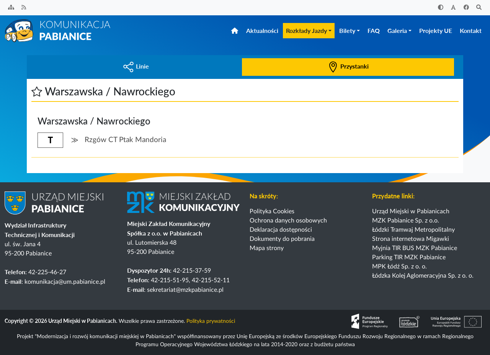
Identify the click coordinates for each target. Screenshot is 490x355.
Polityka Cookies (272, 211)
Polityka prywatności (210, 321)
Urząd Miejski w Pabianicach (410, 211)
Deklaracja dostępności (281, 230)
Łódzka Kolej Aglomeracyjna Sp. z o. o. (423, 276)
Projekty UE (435, 30)
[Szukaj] (479, 8)
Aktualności (262, 30)
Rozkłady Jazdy (306, 30)
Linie (136, 66)
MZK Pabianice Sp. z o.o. (405, 221)
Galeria (397, 30)
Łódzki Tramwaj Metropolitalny (413, 230)
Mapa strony (267, 248)
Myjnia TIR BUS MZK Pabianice (414, 248)
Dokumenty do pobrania (282, 239)
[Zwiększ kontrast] (440, 8)
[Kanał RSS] (24, 8)
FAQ (374, 30)
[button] (36, 91)
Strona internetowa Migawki (410, 239)
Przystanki (348, 66)
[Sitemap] (11, 8)
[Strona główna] (58, 30)
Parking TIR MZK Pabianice (409, 257)
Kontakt (471, 30)
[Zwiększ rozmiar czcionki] (453, 8)
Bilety (347, 30)
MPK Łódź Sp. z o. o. (399, 266)
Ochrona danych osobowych (288, 221)
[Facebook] (466, 8)
